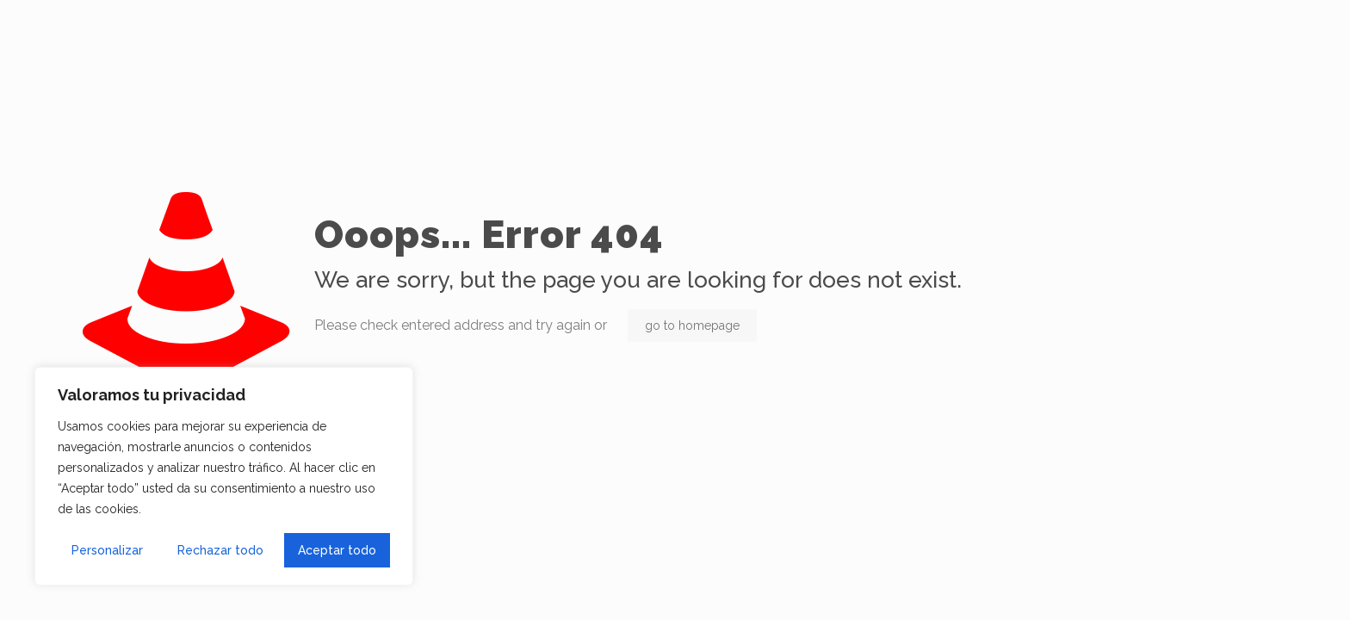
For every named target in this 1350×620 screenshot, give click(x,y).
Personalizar (107, 550)
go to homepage (692, 325)
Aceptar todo (337, 550)
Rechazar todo (220, 550)
